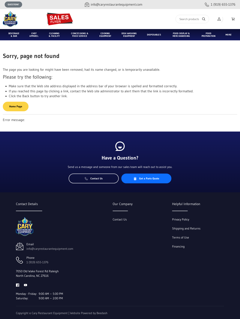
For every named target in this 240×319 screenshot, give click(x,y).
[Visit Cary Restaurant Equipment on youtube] (25, 285)
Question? (13, 4)
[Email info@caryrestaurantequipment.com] (113, 4)
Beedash (102, 313)
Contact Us (94, 178)
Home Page (15, 106)
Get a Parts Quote (146, 178)
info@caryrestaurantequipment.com (49, 249)
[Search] (192, 19)
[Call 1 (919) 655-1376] (220, 4)
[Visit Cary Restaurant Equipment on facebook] (17, 285)
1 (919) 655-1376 (37, 262)
